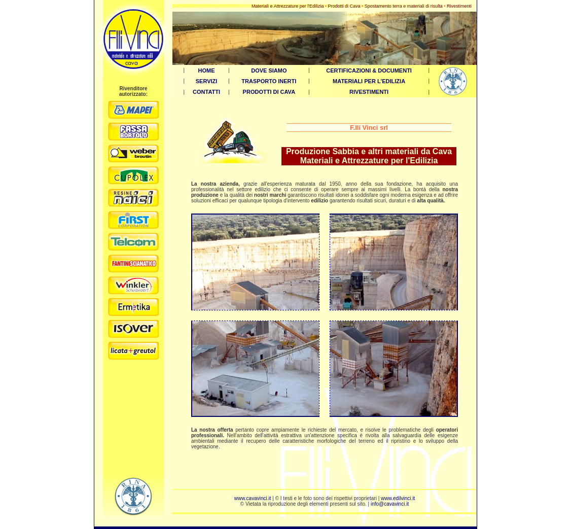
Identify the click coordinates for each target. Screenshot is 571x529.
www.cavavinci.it (252, 498)
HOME (206, 70)
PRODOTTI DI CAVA (269, 92)
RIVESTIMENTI (368, 92)
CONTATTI (206, 92)
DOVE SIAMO (269, 70)
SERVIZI (207, 81)
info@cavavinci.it (390, 504)
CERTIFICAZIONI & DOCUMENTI (369, 70)
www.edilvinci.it (398, 498)
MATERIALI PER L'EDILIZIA (369, 81)
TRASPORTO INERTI (268, 81)
